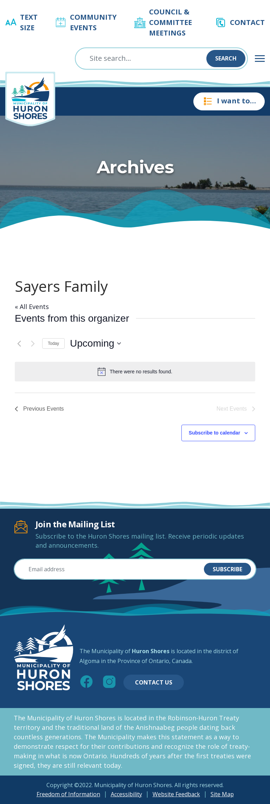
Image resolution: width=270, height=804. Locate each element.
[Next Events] (32, 343)
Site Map (222, 794)
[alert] (135, 371)
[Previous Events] (19, 343)
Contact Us (153, 682)
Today (53, 343)
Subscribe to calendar (214, 433)
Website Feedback (176, 794)
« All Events (32, 306)
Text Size (29, 22)
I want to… (229, 101)
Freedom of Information (68, 794)
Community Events (93, 22)
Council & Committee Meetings (170, 22)
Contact (247, 22)
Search (226, 58)
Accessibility (126, 794)
